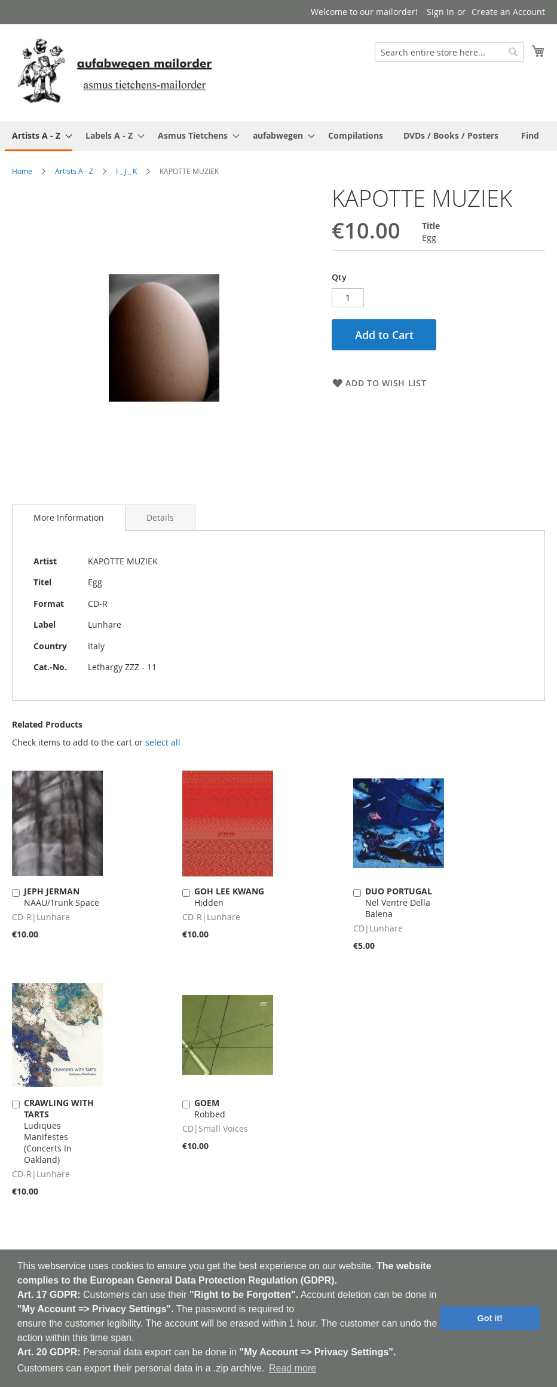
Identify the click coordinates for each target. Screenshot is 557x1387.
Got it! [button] (490, 1318)
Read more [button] (292, 1368)
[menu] (278, 136)
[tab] (69, 518)
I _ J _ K (126, 171)
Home (22, 171)
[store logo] (115, 72)
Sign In (440, 11)
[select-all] (162, 743)
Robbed (209, 1108)
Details (160, 517)
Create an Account (508, 11)
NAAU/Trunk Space (61, 896)
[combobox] (449, 52)
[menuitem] (38, 136)
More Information (68, 517)
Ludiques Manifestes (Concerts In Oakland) (59, 1131)
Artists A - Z (74, 171)
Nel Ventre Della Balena (398, 902)
